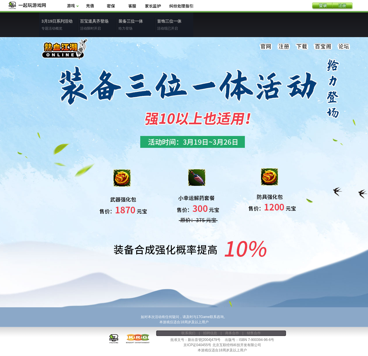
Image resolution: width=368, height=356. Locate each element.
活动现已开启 (175, 24)
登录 (322, 6)
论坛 (343, 46)
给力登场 (137, 24)
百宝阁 (322, 46)
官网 (266, 46)
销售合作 (254, 333)
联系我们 (188, 333)
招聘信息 (210, 333)
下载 (302, 46)
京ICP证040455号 (197, 345)
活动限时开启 (98, 24)
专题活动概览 (59, 24)
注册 (342, 6)
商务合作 (232, 333)
